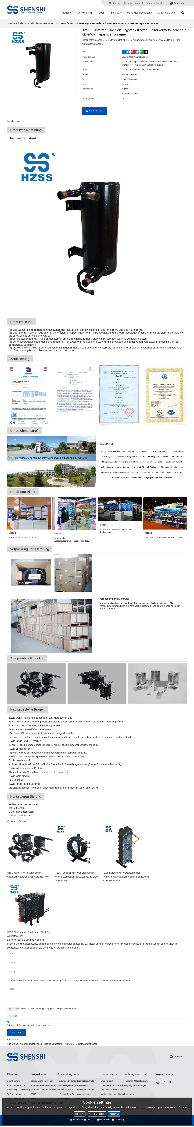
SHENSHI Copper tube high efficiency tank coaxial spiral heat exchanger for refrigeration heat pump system (150, 63)
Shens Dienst (107, 1082)
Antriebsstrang (84, 1095)
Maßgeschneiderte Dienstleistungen (117, 1095)
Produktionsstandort (16, 1086)
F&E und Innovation (16, 1095)
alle (21, 23)
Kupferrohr (69, 1044)
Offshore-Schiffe (65, 1090)
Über (101, 12)
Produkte (66, 12)
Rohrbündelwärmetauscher (43, 1086)
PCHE (33, 1095)
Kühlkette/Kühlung (85, 1082)
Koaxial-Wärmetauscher (41, 1082)
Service (115, 12)
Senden (17, 1033)
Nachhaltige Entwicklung (18, 1090)
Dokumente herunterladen (113, 1086)
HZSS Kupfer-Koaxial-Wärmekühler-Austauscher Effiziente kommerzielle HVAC (29, 874)
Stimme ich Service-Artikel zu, (28, 1025)
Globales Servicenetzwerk (113, 1090)
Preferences (104, 1119)
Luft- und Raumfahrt (67, 1095)
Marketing (118, 1119)
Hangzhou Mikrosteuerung (136, 1082)
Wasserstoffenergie (86, 1090)
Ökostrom (81, 1086)
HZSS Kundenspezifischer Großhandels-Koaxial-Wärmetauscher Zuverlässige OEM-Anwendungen (77, 876)
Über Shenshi (13, 1082)
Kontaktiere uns (166, 12)
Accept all (114, 1114)
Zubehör (14, 1009)
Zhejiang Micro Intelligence (136, 1086)
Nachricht (139, 3)
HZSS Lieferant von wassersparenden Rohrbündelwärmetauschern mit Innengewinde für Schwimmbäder (126, 876)
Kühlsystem (12, 1044)
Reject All (79, 1114)
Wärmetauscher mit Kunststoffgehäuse (48, 1090)
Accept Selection (96, 1114)
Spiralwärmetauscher (86, 1044)
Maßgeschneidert (155, 3)
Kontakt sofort (96, 110)
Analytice (89, 1119)
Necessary (76, 1119)
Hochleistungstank (53, 1044)
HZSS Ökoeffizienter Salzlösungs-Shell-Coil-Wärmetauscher (29, 934)
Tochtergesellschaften (138, 12)
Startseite (12, 23)
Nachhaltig (114, 3)
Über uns (127, 3)
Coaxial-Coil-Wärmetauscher (39, 23)
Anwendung (85, 12)
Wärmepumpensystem (31, 1044)
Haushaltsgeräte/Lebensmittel (72, 1086)
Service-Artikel (44, 1026)
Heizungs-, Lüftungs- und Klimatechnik (76, 1082)
